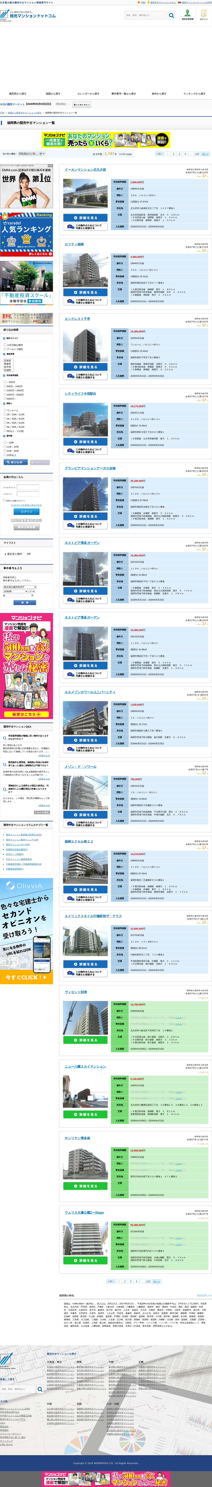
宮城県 (8, 370)
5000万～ (10, 398)
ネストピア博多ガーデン (82, 543)
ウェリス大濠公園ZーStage (84, 1212)
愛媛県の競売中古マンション (90, 1409)
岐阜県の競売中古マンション (122, 1385)
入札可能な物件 (13, 345)
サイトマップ (6, 1441)
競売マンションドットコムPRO (197, 2)
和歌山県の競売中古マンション (153, 1388)
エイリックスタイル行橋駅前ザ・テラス (93, 916)
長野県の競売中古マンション (122, 1370)
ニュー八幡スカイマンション (85, 1066)
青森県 (8, 363)
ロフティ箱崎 (74, 244)
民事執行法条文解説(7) (17, 849)
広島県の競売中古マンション (60, 1423)
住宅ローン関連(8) (14, 854)
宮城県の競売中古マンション (60, 1378)
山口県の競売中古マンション (60, 1409)
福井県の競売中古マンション (122, 1388)
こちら (178, 1017)
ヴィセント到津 (76, 992)
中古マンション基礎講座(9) (19, 859)
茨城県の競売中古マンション (90, 1381)
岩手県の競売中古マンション (60, 1374)
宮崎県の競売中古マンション (120, 1423)
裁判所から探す (17, 93)
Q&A (143, 2)
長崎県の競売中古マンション (120, 1416)
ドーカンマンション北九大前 (85, 169)
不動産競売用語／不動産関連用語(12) (24, 864)
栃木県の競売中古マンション (90, 1378)
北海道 (8, 360)
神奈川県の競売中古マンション (91, 1388)
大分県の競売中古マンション (120, 1419)
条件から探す (159, 93)
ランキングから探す (194, 93)
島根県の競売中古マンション (60, 1412)
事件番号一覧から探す (123, 93)
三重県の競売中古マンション (152, 1381)
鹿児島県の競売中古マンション (121, 1430)
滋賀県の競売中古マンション (152, 1385)
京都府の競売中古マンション (152, 1374)
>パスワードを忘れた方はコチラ (26, 505)
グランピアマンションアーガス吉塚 (90, 468)
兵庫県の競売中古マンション (152, 1370)
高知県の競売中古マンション (90, 1419)
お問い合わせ (6, 1444)
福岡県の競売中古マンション (120, 1409)
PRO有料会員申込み (9, 1412)
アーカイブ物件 (13, 349)
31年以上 (10, 455)
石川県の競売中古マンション (122, 1392)
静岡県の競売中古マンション (122, 1378)
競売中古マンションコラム (163, 2)
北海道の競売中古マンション (60, 1367)
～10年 (9, 442)
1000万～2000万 (14, 390)
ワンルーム (11, 410)
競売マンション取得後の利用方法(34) (24, 835)
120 (197, 153)
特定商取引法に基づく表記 (12, 1437)
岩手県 (8, 367)
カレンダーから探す (88, 93)
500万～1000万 (13, 386)
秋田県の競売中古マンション (60, 1388)
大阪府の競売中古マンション (152, 1367)
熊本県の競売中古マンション (120, 1427)
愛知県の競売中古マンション (122, 1381)
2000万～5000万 (14, 394)
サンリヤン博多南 (77, 1138)
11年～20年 (11, 447)
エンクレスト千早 (77, 319)
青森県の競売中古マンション (60, 1370)
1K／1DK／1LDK (14, 414)
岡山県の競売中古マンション (60, 1419)
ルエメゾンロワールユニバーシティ (90, 692)
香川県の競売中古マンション (90, 1412)
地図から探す (53, 93)
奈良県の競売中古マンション (152, 1378)
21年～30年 (11, 451)
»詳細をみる (44, 755)
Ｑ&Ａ (2, 1423)
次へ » (205, 154)
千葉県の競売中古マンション (90, 1385)
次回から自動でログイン (14, 501)
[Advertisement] (106, 62)
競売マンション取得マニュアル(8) (22, 840)
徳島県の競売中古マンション (90, 1416)
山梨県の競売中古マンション (122, 1374)
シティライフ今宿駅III (80, 393)
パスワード (21, 494)
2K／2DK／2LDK (14, 418)
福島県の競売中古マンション (60, 1381)
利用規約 (4, 1430)
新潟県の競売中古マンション (122, 1367)
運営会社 (4, 1426)
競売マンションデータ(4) (18, 844)
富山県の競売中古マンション (122, 1396)
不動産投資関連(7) (14, 869)
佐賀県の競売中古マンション (120, 1412)
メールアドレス (21, 487)
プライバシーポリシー (10, 1434)
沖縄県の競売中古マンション (120, 1434)
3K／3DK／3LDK (14, 422)
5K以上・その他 (13, 431)
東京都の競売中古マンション (90, 1367)
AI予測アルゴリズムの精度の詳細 (16, 1416)
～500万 (9, 382)
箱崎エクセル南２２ (79, 841)
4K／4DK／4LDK (14, 427)
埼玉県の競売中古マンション (90, 1370)
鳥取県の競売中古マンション (60, 1416)
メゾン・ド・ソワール (80, 767)
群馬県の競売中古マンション (90, 1374)
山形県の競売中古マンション (60, 1385)
